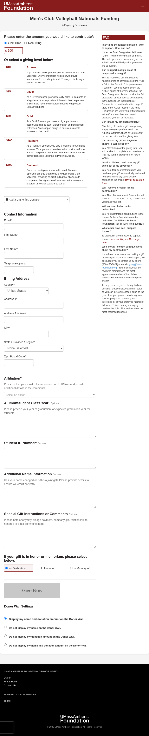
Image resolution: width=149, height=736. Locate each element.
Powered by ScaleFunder (20, 694)
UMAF (7, 677)
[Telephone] (19, 269)
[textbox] (36, 199)
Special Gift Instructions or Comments (36, 514)
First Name (11, 234)
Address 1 (10, 299)
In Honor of (46, 568)
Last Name (11, 249)
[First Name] (33, 241)
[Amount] (13, 50)
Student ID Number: (20, 443)
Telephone (10, 263)
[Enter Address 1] (33, 305)
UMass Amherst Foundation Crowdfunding (30, 671)
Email (8, 220)
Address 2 (10, 313)
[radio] (17, 569)
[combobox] (36, 199)
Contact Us (10, 685)
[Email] (33, 226)
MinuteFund (10, 681)
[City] (26, 334)
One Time (12, 43)
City (7, 327)
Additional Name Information (28, 474)
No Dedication (15, 568)
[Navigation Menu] (142, 6)
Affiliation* (13, 378)
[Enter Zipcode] (19, 362)
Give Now (32, 590)
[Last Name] (33, 255)
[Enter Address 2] (33, 319)
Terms (7, 701)
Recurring (33, 43)
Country (9, 284)
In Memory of (80, 568)
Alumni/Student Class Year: (27, 403)
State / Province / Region (19, 342)
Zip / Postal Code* (15, 356)
